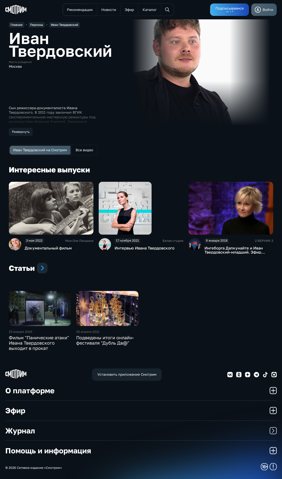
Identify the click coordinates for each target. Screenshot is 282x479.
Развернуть (21, 131)
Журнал (141, 430)
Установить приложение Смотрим (126, 374)
